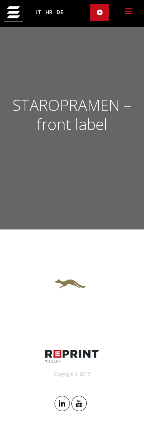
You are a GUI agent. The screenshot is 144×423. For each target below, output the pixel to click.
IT (38, 12)
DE (59, 12)
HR (49, 12)
